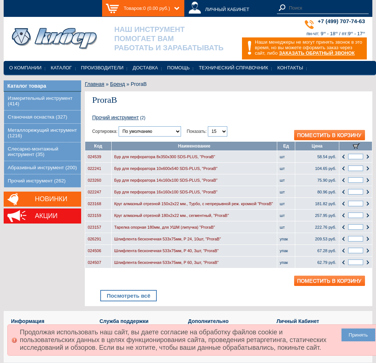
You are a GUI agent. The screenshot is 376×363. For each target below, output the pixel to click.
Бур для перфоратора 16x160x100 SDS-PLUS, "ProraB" (165, 192)
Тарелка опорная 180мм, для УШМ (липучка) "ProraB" (164, 227)
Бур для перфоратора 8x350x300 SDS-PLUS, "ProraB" (164, 157)
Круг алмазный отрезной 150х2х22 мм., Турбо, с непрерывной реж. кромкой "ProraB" (193, 204)
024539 (94, 157)
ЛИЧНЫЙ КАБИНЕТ (227, 9)
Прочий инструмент (115, 117)
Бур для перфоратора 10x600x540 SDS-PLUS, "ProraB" (165, 168)
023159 (94, 215)
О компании (25, 67)
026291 (94, 239)
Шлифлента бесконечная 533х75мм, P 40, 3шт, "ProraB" (166, 250)
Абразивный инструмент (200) (42, 167)
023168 (94, 204)
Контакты (290, 67)
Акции (46, 215)
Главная (94, 84)
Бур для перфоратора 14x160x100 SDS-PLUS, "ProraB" (165, 180)
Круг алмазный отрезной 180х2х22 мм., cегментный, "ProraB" (171, 215)
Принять (358, 335)
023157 (94, 227)
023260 (94, 180)
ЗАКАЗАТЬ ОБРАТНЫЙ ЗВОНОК (317, 53)
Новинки (51, 199)
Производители (102, 67)
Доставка (145, 67)
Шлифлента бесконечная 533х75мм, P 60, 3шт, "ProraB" (166, 262)
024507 (94, 262)
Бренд (117, 84)
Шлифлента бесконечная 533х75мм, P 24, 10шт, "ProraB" (167, 239)
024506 (94, 250)
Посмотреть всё (129, 296)
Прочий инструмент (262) (37, 181)
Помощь (178, 67)
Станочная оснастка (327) (37, 117)
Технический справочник (233, 67)
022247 (94, 192)
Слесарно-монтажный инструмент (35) (33, 151)
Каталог (61, 67)
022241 (94, 168)
